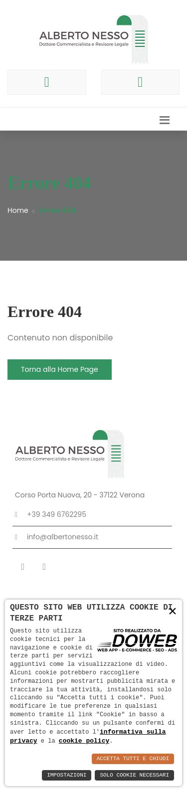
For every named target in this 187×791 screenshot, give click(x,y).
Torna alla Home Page (59, 369)
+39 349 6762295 (56, 514)
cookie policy (84, 740)
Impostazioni (66, 775)
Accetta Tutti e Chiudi (133, 759)
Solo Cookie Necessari (134, 775)
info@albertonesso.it (62, 537)
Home (17, 210)
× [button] (172, 611)
